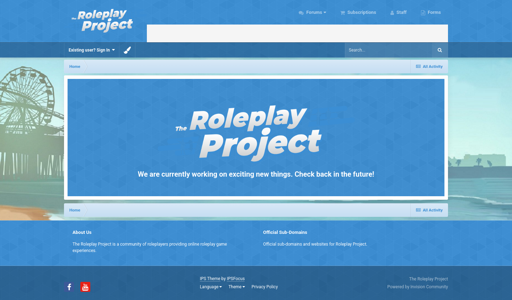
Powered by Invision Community (417, 286)
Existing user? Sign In (92, 50)
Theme (236, 286)
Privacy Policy (264, 286)
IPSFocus (236, 278)
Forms (434, 12)
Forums (315, 12)
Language (211, 286)
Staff (401, 12)
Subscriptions (361, 12)
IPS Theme (210, 278)
